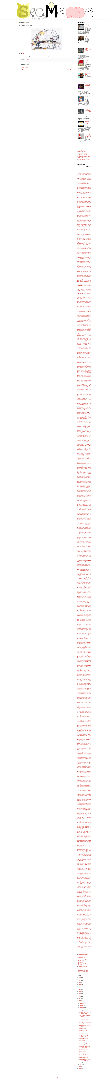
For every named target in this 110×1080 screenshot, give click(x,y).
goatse (78, 457)
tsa (84, 873)
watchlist (89, 895)
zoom (78, 947)
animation (89, 203)
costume (84, 334)
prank (90, 680)
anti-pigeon (79, 211)
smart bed (79, 766)
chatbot (81, 306)
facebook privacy (84, 419)
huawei (84, 499)
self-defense (86, 743)
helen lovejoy (83, 486)
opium (78, 642)
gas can (89, 449)
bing (90, 256)
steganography (84, 803)
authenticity (89, 226)
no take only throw (82, 623)
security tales (88, 739)
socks (86, 789)
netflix (78, 620)
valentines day (86, 884)
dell (87, 368)
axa (88, 233)
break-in (89, 270)
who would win (87, 914)
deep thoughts (81, 366)
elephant (89, 399)
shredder (78, 753)
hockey (90, 491)
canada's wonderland (87, 286)
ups (90, 882)
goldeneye (79, 459)
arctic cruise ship (88, 216)
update (83, 882)
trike (85, 869)
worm (78, 925)
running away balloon (83, 711)
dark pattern (87, 357)
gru (81, 471)
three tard (89, 851)
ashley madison (88, 221)
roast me (83, 706)
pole (90, 676)
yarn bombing (87, 929)
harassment (79, 482)
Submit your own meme (83, 150)
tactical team (85, 822)
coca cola (86, 315)
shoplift (78, 750)
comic (78, 319)
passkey (82, 653)
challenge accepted (88, 302)
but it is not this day (85, 280)
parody (89, 652)
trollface (89, 870)
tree (80, 869)
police (78, 678)
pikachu (84, 674)
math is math (79, 593)
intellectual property (80, 529)
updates (87, 882)
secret (86, 730)
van (80, 886)
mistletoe (86, 605)
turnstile (86, 874)
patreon (84, 660)
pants (82, 651)
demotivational (87, 370)
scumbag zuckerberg (87, 727)
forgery (86, 437)
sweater (78, 821)
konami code (84, 559)
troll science (85, 870)
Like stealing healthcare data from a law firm (88, 135)
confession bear (80, 322)
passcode (79, 653)
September (82, 1007)
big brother (85, 256)
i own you (84, 508)
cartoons (28, 59)
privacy (89, 683)
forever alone (80, 437)
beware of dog (86, 254)
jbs (81, 543)
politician (84, 678)
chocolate (79, 311)
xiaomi (85, 928)
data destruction (79, 361)
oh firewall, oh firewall (83, 1032)
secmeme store (80, 730)
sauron (85, 717)
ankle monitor (79, 206)
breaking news (85, 271)
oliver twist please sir (84, 637)
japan (81, 542)
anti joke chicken (83, 210)
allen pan (85, 194)
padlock (78, 649)
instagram (86, 527)
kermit (82, 552)
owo (87, 647)
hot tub (81, 496)
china (82, 310)
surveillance (80, 817)
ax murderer (85, 233)
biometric (79, 257)
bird (84, 257)
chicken (80, 307)
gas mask (79, 450)
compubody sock (88, 319)
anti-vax (89, 211)
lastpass (86, 564)
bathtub (78, 249)
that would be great (84, 835)
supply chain (84, 814)
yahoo (80, 929)
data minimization (86, 361)
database (82, 362)
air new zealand (82, 187)
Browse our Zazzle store (83, 160)
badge (90, 243)
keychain (86, 554)
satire (78, 717)
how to (89, 497)
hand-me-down (88, 478)
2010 (80, 1000)
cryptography (88, 345)
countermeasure (80, 335)
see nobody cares (87, 740)
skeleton (83, 759)
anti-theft (86, 211)
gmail (83, 455)
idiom (78, 515)
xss (89, 928)
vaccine (78, 884)
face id (87, 417)
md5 (85, 596)
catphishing (79, 297)
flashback (80, 435)
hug (80, 500)
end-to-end (86, 407)
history (89, 490)
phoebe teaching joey (84, 669)
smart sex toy (81, 772)
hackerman (79, 476)
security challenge (82, 734)
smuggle (78, 777)
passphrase (86, 653)
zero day (89, 944)
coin (90, 316)
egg (82, 398)
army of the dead (88, 219)
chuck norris (86, 311)
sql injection (84, 800)
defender (81, 367)
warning (84, 895)
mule (84, 615)
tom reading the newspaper (82, 858)
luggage (86, 582)
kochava (89, 557)
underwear (85, 878)
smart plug (87, 771)
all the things (82, 193)
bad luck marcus (80, 240)
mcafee (78, 596)
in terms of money (86, 522)
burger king (83, 279)
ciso (82, 312)
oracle (90, 643)
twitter (78, 875)
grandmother (86, 468)
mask (81, 591)
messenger (79, 600)
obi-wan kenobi (84, 633)
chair (83, 302)
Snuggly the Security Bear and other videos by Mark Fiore (84, 968)
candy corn (79, 289)
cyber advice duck (88, 348)
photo (78, 671)
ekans (86, 398)
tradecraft (89, 864)
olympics (89, 637)
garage (80, 449)
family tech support (87, 425)
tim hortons (84, 854)
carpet (90, 291)
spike (88, 796)
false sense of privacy (85, 423)
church (89, 311)
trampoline (81, 867)
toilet (85, 855)
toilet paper (89, 855)
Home (46, 69)
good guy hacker (88, 460)
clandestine (85, 312)
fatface (89, 426)
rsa (77, 711)
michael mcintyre (82, 601)
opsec (88, 642)
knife (85, 557)
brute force (89, 275)
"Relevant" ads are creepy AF (88, 85)
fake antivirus (88, 421)
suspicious (89, 818)
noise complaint (88, 623)
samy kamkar (85, 715)
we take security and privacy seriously (84, 897)
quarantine (87, 692)
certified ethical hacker (87, 301)
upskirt (78, 883)
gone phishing (86, 459)
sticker (85, 804)
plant (90, 675)
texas (84, 831)
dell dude (89, 368)
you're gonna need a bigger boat (85, 941)
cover (90, 335)
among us (85, 198)
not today (79, 628)
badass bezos (85, 243)
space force (84, 794)
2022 (80, 979)
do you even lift (84, 381)
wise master (86, 920)
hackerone (83, 476)
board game (79, 263)
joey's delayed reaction (81, 547)
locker (81, 577)
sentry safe (85, 744)
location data (88, 574)
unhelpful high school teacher (82, 879)
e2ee (80, 395)
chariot (86, 303)
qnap (81, 692)
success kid (84, 809)
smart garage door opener (82, 768)
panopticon (79, 651)
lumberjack (79, 583)
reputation (78, 702)
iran (89, 534)
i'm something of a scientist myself (85, 510)
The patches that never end (87, 37)
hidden (87, 487)
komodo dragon (79, 559)
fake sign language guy (81, 422)
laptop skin (89, 561)
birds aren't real (88, 257)
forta (78, 440)
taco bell (87, 821)
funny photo (88, 445)
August (81, 1009)
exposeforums (79, 417)
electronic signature (83, 399)
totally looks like (82, 863)
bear (83, 251)
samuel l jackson (80, 715)
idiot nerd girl (81, 515)
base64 (85, 248)
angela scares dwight (85, 202)
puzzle (87, 690)
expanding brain (88, 414)
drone (78, 394)
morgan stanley (88, 610)
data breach (84, 359)
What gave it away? (87, 74)
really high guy (80, 698)
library (90, 570)
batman (81, 249)
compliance (82, 319)
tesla (88, 830)
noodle (83, 625)
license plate (79, 571)
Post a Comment (24, 67)
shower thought (88, 752)
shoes (90, 749)
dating (85, 362)
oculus (87, 634)
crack (87, 336)
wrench (83, 927)
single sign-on (83, 758)
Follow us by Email (82, 157)
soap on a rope (85, 782)
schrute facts (84, 721)
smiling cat (84, 776)
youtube (83, 944)
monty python (79, 610)
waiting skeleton (85, 892)
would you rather (83, 925)
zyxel (82, 947)
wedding (78, 900)
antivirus (79, 212)
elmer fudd (79, 402)
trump (80, 872)
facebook (79, 419)
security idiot (88, 736)
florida (78, 436)
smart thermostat (86, 772)
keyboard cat (83, 554)
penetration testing (87, 662)
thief (90, 846)
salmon (85, 713)
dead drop (83, 363)
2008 (80, 1068)
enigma (88, 408)
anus (82, 212)
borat (83, 267)
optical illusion (81, 643)
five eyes (89, 434)
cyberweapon (89, 352)
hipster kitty (85, 490)
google (78, 462)
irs (77, 536)
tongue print (79, 859)
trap (86, 868)
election (78, 399)
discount (82, 379)
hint (77, 490)
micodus (78, 602)
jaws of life (79, 543)
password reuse (83, 657)
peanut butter (85, 661)
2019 (80, 984)
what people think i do (87, 906)
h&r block (84, 473)
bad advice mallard (86, 238)
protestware (84, 687)
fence (84, 427)
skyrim (85, 762)
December (82, 1001)
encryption (82, 404)
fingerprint (79, 430)
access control (84, 174)
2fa (79, 171)
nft (82, 621)
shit (80, 749)
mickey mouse (88, 601)
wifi (88, 915)
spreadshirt (84, 799)
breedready (83, 272)
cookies (83, 331)
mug (90, 614)
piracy (81, 675)
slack (88, 762)
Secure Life (80, 962)
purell (88, 688)
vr (90, 891)
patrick (87, 660)
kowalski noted (79, 560)
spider (90, 795)
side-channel (82, 754)
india (88, 523)
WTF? (86, 927)
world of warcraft (84, 924)
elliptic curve (89, 400)
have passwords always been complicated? (84, 1019)
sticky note (89, 804)
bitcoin (81, 258)
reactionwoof (81, 697)
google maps (81, 463)
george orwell (79, 453)
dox (81, 389)
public (87, 687)
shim (90, 748)
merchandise (88, 598)
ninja (78, 623)
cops (86, 331)
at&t (83, 224)
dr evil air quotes (85, 389)
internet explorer (88, 529)
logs (90, 577)
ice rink (88, 513)
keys (84, 555)
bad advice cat (79, 238)
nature (78, 619)
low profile (83, 582)
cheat (83, 306)
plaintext (87, 675)
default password (87, 366)
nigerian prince (86, 621)
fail (82, 421)
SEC (90, 729)
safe (90, 712)
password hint (84, 655)
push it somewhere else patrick (83, 689)
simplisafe (86, 757)
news (81, 621)
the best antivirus (82, 1033)
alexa (86, 191)
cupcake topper (79, 348)
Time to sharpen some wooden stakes (88, 110)
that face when (88, 832)
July (80, 1010)
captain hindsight (81, 290)
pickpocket (89, 671)
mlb (88, 605)
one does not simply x (84, 638)
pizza (83, 675)
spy (87, 799)
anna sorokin (84, 206)
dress (88, 393)
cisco (80, 312)
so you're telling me (84, 781)
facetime (78, 421)
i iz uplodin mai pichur (83, 1057)
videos (84, 887)
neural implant (88, 620)
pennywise (79, 665)
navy (80, 619)
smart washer (86, 775)
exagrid (85, 413)
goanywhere (89, 455)
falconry (87, 422)
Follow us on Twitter (82, 151)
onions (87, 639)
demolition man (80, 370)
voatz (79, 891)
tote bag (86, 863)
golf (81, 459)
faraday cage (79, 426)
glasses (78, 455)
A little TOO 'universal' (87, 97)
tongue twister (84, 859)
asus (81, 224)
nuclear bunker (88, 629)
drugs (81, 394)
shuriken (81, 753)
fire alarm (87, 430)
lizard (80, 574)
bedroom (87, 252)
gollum (83, 459)
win (86, 916)
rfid (87, 703)
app (90, 212)
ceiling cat (85, 297)
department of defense (87, 371)
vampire (78, 886)
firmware (87, 431)
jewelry (90, 545)
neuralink (78, 621)
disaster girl (89, 377)
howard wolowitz (80, 499)
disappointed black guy (81, 376)
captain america (88, 289)
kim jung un (86, 556)
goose (85, 463)
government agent (80, 464)
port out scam (88, 679)
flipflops (85, 435)
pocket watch (79, 676)
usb (86, 883)
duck (87, 394)
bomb (86, 266)
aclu (87, 175)
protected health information (86, 685)
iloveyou (85, 519)
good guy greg (82, 460)
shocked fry (86, 749)
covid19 (81, 336)
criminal (86, 340)
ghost (79, 454)
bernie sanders (80, 254)
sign (88, 754)
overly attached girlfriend (84, 646)
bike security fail (82, 1020)
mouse (90, 611)
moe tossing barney (84, 607)
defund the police (83, 368)
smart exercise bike (83, 767)
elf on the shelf (83, 400)
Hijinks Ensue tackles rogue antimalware (85, 1023)
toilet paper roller (80, 856)
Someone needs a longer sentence (88, 49)
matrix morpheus (80, 595)
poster (81, 680)
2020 (80, 982)
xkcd (87, 928)
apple (78, 215)
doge (89, 385)
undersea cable (79, 878)
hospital (78, 496)
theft (78, 844)
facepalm (89, 419)
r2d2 (78, 693)
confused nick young (87, 325)
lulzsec (90, 582)
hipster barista (81, 490)
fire (82, 430)
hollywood (84, 492)
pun (85, 688)
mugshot (81, 615)
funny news (89, 444)
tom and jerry (88, 856)
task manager (86, 823)
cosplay (78, 334)
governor (78, 467)
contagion (84, 330)
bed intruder (84, 252)
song (90, 791)
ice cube (85, 513)
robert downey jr (80, 707)
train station (86, 865)
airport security (80, 188)
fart (86, 426)
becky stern (79, 252)
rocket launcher (88, 707)
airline (86, 187)
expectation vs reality (80, 416)
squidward (89, 800)
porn (85, 679)
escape (87, 409)
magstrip (83, 586)
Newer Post (21, 69)
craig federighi (79, 338)
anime (78, 205)
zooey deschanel (88, 946)
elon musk (84, 402)
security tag (83, 739)
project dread (79, 685)
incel (90, 522)
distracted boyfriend (81, 380)
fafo (81, 421)
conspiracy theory (83, 329)
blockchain (79, 261)
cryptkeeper (79, 344)
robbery (89, 706)
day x (88, 362)
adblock (82, 178)
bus (80, 280)
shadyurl (78, 747)
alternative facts (80, 196)
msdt (82, 614)
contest (88, 330)
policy (81, 678)
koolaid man (89, 559)
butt (90, 281)
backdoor (79, 237)
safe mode (79, 713)
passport (89, 653)
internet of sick (80, 532)
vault (82, 886)
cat (85, 294)
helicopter (87, 486)
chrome (82, 311)
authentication (84, 226)
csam (90, 347)
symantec (81, 821)
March (81, 1064)
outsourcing (87, 644)
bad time (81, 243)
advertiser (89, 179)
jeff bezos (84, 543)
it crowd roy (89, 537)
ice (79, 513)
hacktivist (80, 477)
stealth (80, 803)
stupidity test (79, 809)
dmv (87, 380)
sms (90, 776)
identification (80, 514)
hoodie (82, 495)
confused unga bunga (81, 326)
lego (80, 569)
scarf (78, 721)
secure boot (88, 731)
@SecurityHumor (81, 957)
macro (84, 584)
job (86, 546)
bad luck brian (88, 239)
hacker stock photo (81, 474)
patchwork (79, 660)
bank (87, 244)
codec (84, 316)
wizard (90, 920)
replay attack (83, 701)
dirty (90, 375)
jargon (84, 542)
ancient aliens (79, 201)
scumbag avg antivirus (83, 725)
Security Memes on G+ (83, 954)
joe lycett (89, 546)
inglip (90, 524)
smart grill (89, 768)
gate (82, 450)
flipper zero (89, 435)
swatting (89, 819)
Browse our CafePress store (84, 159)
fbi (90, 426)
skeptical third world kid (86, 761)
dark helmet (82, 357)
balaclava (79, 244)
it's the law (83, 538)
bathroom (89, 248)
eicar (84, 398)
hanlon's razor (79, 481)
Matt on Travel (81, 960)
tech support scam (80, 826)
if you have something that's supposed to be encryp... (85, 1044)
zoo (84, 946)
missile (83, 605)
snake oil (84, 777)
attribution (85, 225)
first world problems (81, 434)
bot (90, 267)
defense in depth (87, 367)
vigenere (78, 888)
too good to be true (87, 860)
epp (81, 409)
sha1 (90, 745)
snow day (80, 780)
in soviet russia (80, 522)
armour (83, 219)
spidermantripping (84, 796)
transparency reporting (81, 868)
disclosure (78, 379)
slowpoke (85, 764)
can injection (84, 285)
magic (87, 584)
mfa (77, 601)
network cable (82, 620)
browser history (83, 275)
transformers (85, 867)
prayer (78, 681)
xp (88, 928)
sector (84, 731)
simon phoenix (81, 757)
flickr (83, 435)
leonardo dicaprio (84, 569)
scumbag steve (80, 727)
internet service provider (81, 533)
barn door (79, 247)
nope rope (87, 625)
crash (84, 338)
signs (78, 756)
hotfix (86, 496)
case (88, 293)
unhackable (89, 878)
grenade (84, 469)
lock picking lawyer (87, 575)
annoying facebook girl (84, 207)
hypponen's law (83, 500)
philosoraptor (88, 667)
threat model (84, 851)
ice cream (82, 513)
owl (85, 647)
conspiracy (79, 328)
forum (80, 440)
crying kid (81, 343)
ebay (88, 395)
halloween (85, 477)
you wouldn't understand (83, 938)
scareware (89, 720)
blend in (84, 259)
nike (90, 621)
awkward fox (88, 230)
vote (81, 891)
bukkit (90, 277)
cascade (85, 293)
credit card (89, 339)
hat (84, 483)
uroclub (83, 883)
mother (83, 611)
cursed (83, 348)
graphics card (79, 469)
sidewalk (85, 754)
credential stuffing (83, 339)
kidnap (78, 556)
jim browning (84, 546)
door (88, 386)
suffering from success (81, 812)
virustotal (78, 890)
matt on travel (82, 1042)
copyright (78, 333)
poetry (84, 676)
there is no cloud (82, 844)
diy (85, 380)
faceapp (89, 418)
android (80, 202)
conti (90, 330)
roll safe (79, 708)
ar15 (79, 216)
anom (90, 207)
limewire (85, 573)
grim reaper (89, 469)
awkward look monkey (82, 231)
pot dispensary (85, 680)
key (87, 552)
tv (90, 874)
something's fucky (85, 791)
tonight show (89, 859)
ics (77, 514)
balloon (82, 244)
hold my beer (79, 492)
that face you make (80, 833)
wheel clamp (84, 910)
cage (81, 284)
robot (84, 707)
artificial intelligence (81, 221)
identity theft (88, 514)
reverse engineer (84, 703)
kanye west (89, 550)
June (81, 1062)
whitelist (80, 914)
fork (82, 439)
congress (86, 326)
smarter (81, 776)
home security (79, 494)
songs (78, 793)
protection (79, 687)
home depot (89, 492)
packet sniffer (88, 648)
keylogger (80, 555)
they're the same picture (84, 846)
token (84, 856)
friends (82, 444)
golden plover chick (87, 458)
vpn (89, 891)
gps (81, 467)
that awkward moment (81, 832)
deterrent (89, 372)
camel (87, 284)
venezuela (85, 886)
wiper (90, 919)
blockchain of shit (84, 261)
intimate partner (88, 533)
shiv (82, 749)
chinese (86, 310)
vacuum (81, 884)
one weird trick (83, 639)
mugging (78, 615)
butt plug (78, 282)
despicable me (79, 372)
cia (77, 312)
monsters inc (89, 609)
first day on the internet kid (86, 432)
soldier (78, 790)
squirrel (78, 801)
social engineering (84, 784)
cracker (89, 336)
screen (85, 722)
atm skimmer (88, 224)
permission (79, 667)
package (84, 648)
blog (88, 261)
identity (84, 514)
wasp (87, 895)
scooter (83, 722)
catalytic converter (80, 296)
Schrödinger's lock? (83, 1053)
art (90, 220)
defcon (78, 367)
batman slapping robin (86, 249)
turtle (89, 874)
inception (78, 523)
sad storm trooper (86, 712)
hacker (89, 473)
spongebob (83, 798)
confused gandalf (88, 324)
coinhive (81, 317)
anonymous (79, 208)
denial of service (80, 371)
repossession (89, 701)
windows (89, 916)
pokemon (87, 676)
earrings (86, 395)
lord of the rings (88, 579)
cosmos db (89, 333)
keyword (86, 555)
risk (81, 706)
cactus (90, 282)
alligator (89, 194)
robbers (86, 706)
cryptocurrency (80, 345)
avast (82, 229)
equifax (84, 409)
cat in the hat (88, 294)
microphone (82, 602)
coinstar (84, 317)
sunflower (89, 813)
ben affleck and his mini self (86, 253)
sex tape (80, 745)
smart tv (89, 773)
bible (78, 256)
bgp (90, 254)
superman (79, 814)
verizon (78, 887)
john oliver (87, 547)
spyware (79, 800)
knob (87, 557)
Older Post (70, 69)
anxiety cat (87, 212)
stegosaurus (89, 803)
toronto (78, 863)
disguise (86, 379)
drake (78, 391)
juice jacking (85, 550)
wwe (88, 927)
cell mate (89, 297)
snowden (84, 780)
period (90, 666)
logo (88, 577)
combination (88, 317)
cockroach (79, 316)
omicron (78, 638)
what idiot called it (83, 905)
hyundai (87, 500)
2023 (80, 977)
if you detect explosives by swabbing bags (84, 1047)
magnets (80, 586)
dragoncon (89, 390)
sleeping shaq (86, 763)
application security (87, 215)
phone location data (81, 670)
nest (86, 619)
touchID (89, 863)
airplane (89, 187)
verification (89, 886)
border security (86, 267)
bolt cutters (82, 266)
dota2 (87, 388)
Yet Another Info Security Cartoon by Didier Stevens (83, 971)
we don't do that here (87, 896)
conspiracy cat (83, 328)
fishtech (86, 434)
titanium (82, 855)
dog (79, 385)
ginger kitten (89, 454)
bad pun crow (85, 242)
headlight (89, 485)
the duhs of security (83, 1049)
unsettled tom (85, 881)
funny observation (80, 445)
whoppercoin (79, 915)
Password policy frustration (87, 122)
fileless (90, 427)
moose (84, 610)
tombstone (89, 858)
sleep (83, 763)
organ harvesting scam (81, 644)
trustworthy (81, 873)
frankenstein (85, 441)
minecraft (78, 605)
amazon (85, 197)
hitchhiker (81, 491)
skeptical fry (79, 761)
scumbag (85, 724)
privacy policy (85, 684)
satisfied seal (81, 717)
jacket (78, 541)
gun (85, 472)
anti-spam (82, 211)
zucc (80, 947)
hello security (82, 1040)
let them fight (82, 570)
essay (90, 409)
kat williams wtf (82, 551)
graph (90, 468)
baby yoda (87, 234)
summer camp (84, 813)
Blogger (57, 1077)
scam (90, 718)
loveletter (78, 582)
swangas (86, 819)
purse (90, 688)
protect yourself (82, 1051)
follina (90, 436)
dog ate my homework (83, 385)
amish (82, 198)
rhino (90, 703)
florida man (82, 436)
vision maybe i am (83, 890)
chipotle (89, 310)
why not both (84, 915)
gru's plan (84, 471)
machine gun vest (80, 584)
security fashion (84, 735)
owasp (83, 647)
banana (84, 244)
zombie (82, 946)
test (90, 830)
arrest (88, 220)
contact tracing (80, 330)
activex (90, 175)
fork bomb (84, 439)
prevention (89, 681)
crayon (87, 338)
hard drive (84, 482)
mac (84, 583)
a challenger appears (86, 173)
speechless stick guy (85, 795)
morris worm (79, 611)
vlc (77, 891)
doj (90, 385)
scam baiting (79, 720)
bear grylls (86, 251)
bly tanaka (87, 262)
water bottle (81, 896)
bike (88, 256)
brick (87, 272)
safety (83, 713)
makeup (89, 586)
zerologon (78, 946)
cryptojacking (79, 347)
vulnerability (79, 892)
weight (81, 900)
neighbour (83, 619)
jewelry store (79, 546)
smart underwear (80, 775)
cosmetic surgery (84, 333)
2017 (80, 987)
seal (83, 729)
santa (78, 716)
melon (87, 597)
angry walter (84, 203)
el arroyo (89, 398)
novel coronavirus (88, 628)
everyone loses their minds (83, 412)
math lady (83, 593)
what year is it (79, 907)
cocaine (89, 315)
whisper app (82, 913)
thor (80, 850)
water (78, 896)
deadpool (87, 363)
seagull (81, 729)
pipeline (78, 675)
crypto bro (87, 344)
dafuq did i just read (85, 353)
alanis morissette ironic (87, 189)
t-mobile (84, 821)
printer (82, 683)
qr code (83, 692)
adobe (85, 178)
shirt (78, 749)
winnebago (79, 919)
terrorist (86, 830)
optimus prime (86, 643)
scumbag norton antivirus (85, 726)
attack (81, 225)
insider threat (81, 527)
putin (90, 689)
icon (90, 513)
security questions (81, 738)
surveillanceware (84, 818)
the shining (89, 842)
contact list (89, 329)
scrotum (82, 724)
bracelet (82, 270)
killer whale (82, 556)
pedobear (89, 661)
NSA (79, 629)
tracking (85, 864)
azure (81, 234)
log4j (86, 577)
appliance (81, 215)
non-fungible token (82, 624)
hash (78, 483)
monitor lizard (83, 609)
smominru (87, 776)
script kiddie (89, 722)
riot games (79, 706)
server (88, 744)
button (81, 282)
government (89, 463)
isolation (83, 537)
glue (80, 455)
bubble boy (81, 276)
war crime (80, 895)
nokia (78, 624)
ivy (85, 538)
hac (87, 473)
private (89, 684)
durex (78, 395)
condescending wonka (82, 321)
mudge (87, 614)
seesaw (82, 743)
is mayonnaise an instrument (83, 536)
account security (83, 175)
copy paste (89, 331)
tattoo (90, 823)
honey (90, 494)
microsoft (87, 602)
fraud (88, 441)
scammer (84, 720)
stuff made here (88, 808)
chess (78, 307)
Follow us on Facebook (83, 153)
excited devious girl (80, 414)
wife (87, 915)
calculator (83, 284)
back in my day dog (86, 235)
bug (77, 277)
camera (89, 284)
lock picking (81, 575)
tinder (79, 855)
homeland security (85, 494)
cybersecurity (79, 352)
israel (86, 537)
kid (90, 555)
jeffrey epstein (79, 545)
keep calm (87, 551)
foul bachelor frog (85, 440)
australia (78, 226)
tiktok (80, 854)
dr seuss (85, 390)
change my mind (80, 303)
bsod (78, 276)
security (78, 732)
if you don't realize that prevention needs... (84, 1055)
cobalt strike (82, 315)
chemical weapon (88, 306)
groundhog (79, 471)
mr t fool (79, 614)
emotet (90, 403)
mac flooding (88, 583)
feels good (81, 427)
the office (83, 841)
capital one (83, 289)
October (81, 1005)
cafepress (78, 284)
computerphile (83, 320)
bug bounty (81, 277)
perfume (86, 666)
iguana (82, 519)
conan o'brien (88, 320)
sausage (87, 717)
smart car (87, 766)
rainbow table (86, 694)
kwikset (83, 560)
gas (87, 449)
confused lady (79, 325)
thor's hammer (85, 850)
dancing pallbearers (85, 356)
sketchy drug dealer (80, 762)
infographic (87, 524)
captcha (81, 291)
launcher (80, 566)
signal (90, 754)
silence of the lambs (82, 756)
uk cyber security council (82, 877)
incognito (85, 523)
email (87, 402)
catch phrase (86, 296)
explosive (89, 416)
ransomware (84, 696)
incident (81, 523)
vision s (88, 890)
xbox (82, 928)
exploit (85, 416)
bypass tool (85, 282)
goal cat (85, 455)
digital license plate (85, 375)
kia (88, 555)
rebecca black (85, 698)
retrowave (89, 702)
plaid (85, 675)
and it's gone (84, 201)
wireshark (78, 920)
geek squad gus (88, 450)
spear (81, 795)
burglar (87, 279)
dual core (84, 394)
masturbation (89, 592)
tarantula (82, 823)
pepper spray (83, 665)
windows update (87, 918)
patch (90, 658)
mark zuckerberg (83, 589)
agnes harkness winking (85, 183)
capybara (85, 291)
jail (85, 541)
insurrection (89, 528)
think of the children (84, 849)
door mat (80, 388)
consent (89, 326)
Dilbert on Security (82, 959)
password (79, 655)
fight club (86, 427)
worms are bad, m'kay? (84, 1038)
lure (82, 583)
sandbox (89, 715)
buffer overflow (88, 276)
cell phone (79, 298)
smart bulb (83, 766)
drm (90, 393)
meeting (78, 597)
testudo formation (80, 831)
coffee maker (87, 316)
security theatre (80, 740)
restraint (82, 702)
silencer (88, 756)
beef (90, 252)
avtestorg (78, 230)
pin (86, 674)
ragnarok (78, 694)
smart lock (79, 771)
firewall (83, 431)
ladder (86, 560)
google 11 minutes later (84, 462)
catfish (90, 296)
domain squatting (80, 386)
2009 (80, 1066)
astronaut (78, 224)
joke (80, 548)
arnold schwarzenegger (81, 220)
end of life (86, 404)
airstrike (81, 189)
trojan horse (89, 869)
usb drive (89, 883)
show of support (80, 752)
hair (82, 477)
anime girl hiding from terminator (85, 205)
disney (90, 379)
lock (78, 575)
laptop (85, 561)
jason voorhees (88, 542)
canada (82, 286)
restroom (85, 702)
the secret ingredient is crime (82, 842)
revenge (78, 703)
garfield (85, 449)
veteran (81, 887)
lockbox (78, 577)
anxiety (84, 212)
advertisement (83, 179)
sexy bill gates (86, 745)
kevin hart (85, 552)
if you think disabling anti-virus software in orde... (84, 1060)
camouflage (79, 285)
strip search (82, 808)
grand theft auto (84, 467)
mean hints (89, 596)
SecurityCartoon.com (82, 966)
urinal (81, 883)
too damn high (80, 860)
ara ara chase (82, 216)
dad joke (79, 353)
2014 (80, 993)
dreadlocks (85, 393)
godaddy (81, 457)
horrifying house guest (87, 495)
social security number (84, 785)
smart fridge (89, 767)
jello (83, 545)
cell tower (85, 298)
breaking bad (79, 271)
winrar (87, 919)
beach (81, 251)
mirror (81, 605)
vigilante (81, 888)
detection (84, 372)
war (77, 895)
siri (86, 758)
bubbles (84, 276)
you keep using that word (84, 933)
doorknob (84, 388)
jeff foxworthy (88, 543)
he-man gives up (83, 485)
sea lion (78, 729)
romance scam (83, 708)
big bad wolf (81, 256)
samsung (89, 713)
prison (85, 683)
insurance (85, 528)
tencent (79, 830)
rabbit (80, 693)
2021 (80, 980)
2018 (80, 986)
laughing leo (83, 565)
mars (78, 591)
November (82, 1003)
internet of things (87, 532)
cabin (88, 282)
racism (85, 693)
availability (79, 229)
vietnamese (89, 887)
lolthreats (85, 578)
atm (85, 224)
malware (84, 587)
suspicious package (80, 819)
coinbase (78, 317)
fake (84, 421)
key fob (89, 552)
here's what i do (83, 487)
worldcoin (89, 924)
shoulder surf (88, 750)
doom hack (85, 386)
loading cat (83, 574)
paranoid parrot (82, 652)
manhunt (87, 588)
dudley (90, 394)
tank (79, 823)
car (87, 291)
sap (80, 716)
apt (77, 216)
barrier (83, 247)
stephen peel (79, 804)
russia (88, 711)
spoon (80, 799)
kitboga (83, 557)
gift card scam (84, 454)
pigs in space (79, 674)
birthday (78, 258)
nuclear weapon (88, 630)
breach (85, 270)
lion (88, 573)
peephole (78, 662)
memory (89, 597)
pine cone (89, 674)
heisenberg (79, 486)
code (81, 316)
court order (86, 335)
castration (82, 294)
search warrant (86, 729)
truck (78, 872)
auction (90, 225)
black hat (85, 258)
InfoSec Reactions (82, 952)
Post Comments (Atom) (29, 72)
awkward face (83, 230)
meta (82, 600)
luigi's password (82, 1028)
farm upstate (84, 426)
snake (82, 777)
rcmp (78, 697)
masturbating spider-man (81, 592)
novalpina (83, 628)
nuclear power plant (81, 630)
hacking (86, 476)
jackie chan (82, 541)
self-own (81, 744)
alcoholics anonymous (81, 191)
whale (80, 902)
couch (90, 334)
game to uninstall (82, 448)
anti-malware (88, 210)
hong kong (79, 495)
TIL (81, 854)
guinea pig (82, 472)
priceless (78, 683)
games (86, 448)
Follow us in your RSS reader (84, 156)
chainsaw (80, 302)
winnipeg (83, 919)
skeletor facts (88, 759)
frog (83, 444)
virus (90, 888)
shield (88, 748)
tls (83, 855)
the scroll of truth (88, 841)
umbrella (89, 877)
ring (90, 704)
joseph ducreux (79, 550)
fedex (78, 427)
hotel (84, 496)
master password (87, 591)
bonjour (81, 267)
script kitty (78, 724)
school (80, 721)
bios (82, 257)
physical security (83, 671)
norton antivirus (86, 626)
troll (77, 870)
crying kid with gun (87, 343)
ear (81, 395)
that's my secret (83, 836)
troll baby (80, 870)
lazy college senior (88, 566)
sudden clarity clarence (86, 810)
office (81, 635)
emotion (78, 404)
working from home (81, 923)
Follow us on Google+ (82, 154)
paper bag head (86, 651)
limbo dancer (81, 573)
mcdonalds (82, 596)
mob (90, 605)
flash (78, 435)
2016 (80, 989)
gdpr (84, 450)
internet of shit (87, 531)
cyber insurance (85, 349)
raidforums (82, 694)
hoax (87, 491)
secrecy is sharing (83, 1030)
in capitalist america (87, 520)
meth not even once (87, 600)
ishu (80, 537)
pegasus (82, 662)
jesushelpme (86, 545)
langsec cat (82, 561)
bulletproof (79, 279)
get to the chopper (85, 453)
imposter (82, 520)
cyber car (79, 349)
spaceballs (89, 794)
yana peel (83, 929)
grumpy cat (89, 471)
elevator (78, 400)
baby (83, 234)
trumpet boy (84, 872)
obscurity (83, 634)
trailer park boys (80, 865)
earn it (83, 395)
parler (86, 652)
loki (77, 578)
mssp (84, 614)
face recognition (83, 418)
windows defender (80, 918)
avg (84, 229)
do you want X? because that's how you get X (84, 384)
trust (87, 872)
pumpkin (83, 688)
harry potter (88, 482)
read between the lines (87, 697)
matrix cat (89, 593)
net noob (89, 619)
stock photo (79, 805)
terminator (82, 830)
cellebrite (89, 298)
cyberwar (84, 352)
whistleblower (86, 913)
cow (84, 336)
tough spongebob (80, 864)
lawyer (83, 566)
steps (83, 804)
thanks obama (88, 831)
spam (78, 795)
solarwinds (89, 789)
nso (81, 629)
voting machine (85, 891)
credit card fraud (80, 340)
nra (77, 629)
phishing (79, 669)
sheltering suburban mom (81, 748)
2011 (80, 998)
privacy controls (80, 684)
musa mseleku (82, 616)
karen (78, 551)
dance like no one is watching (85, 354)
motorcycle (86, 611)
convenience (79, 331)
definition (78, 368)
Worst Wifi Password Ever (88, 25)
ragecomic (89, 693)
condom (89, 321)
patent (82, 660)
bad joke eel (82, 239)
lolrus (82, 578)
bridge (90, 272)
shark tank (83, 747)
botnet (78, 268)
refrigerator (83, 699)
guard (78, 472)
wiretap (82, 920)
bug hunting (86, 277)
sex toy (83, 745)
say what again (85, 718)
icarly (78, 513)
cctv (82, 297)
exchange (89, 413)
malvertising (79, 587)
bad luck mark (86, 240)
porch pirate (81, 679)
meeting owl (82, 597)
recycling (89, 698)
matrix (86, 593)
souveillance (79, 794)
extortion (83, 417)
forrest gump (89, 439)
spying (89, 799)
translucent (89, 867)
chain (78, 302)
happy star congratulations (86, 481)
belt (79, 253)
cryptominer (85, 347)
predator (81, 681)
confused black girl (80, 324)
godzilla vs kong (85, 457)
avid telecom (88, 229)
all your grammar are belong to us (83, 1036)
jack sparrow (89, 538)
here (23, 53)
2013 (80, 995)
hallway (83, 478)
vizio (90, 890)
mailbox (86, 586)
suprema (89, 814)
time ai (87, 854)
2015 (80, 991)
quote (90, 692)
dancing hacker (79, 356)
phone (90, 669)
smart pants (83, 771)
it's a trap (79, 538)
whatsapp (79, 910)
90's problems (79, 173)
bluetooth (83, 262)
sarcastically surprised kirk (86, 716)
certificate (81, 301)
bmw (90, 262)
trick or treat (83, 869)
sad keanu (81, 712)
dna (89, 380)
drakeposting (82, 391)
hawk (78, 485)
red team (78, 699)
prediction (85, 681)
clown (78, 315)
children (78, 310)
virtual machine (86, 888)
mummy (86, 615)
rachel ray (82, 693)
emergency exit (85, 403)
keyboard (79, 554)
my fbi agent (88, 616)
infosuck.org (80, 956)
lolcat (80, 578)
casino (80, 294)
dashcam (87, 358)
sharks (87, 747)
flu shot (86, 436)
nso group (84, 629)
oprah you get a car (83, 642)
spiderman (79, 796)
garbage (82, 449)
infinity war (82, 524)
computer (79, 320)
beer (78, 253)
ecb (90, 395)
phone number (88, 670)
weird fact (84, 900)
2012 (80, 996)
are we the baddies (80, 217)
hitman (85, 491)
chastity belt (86, 305)
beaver (90, 251)
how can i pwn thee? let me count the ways (85, 1013)
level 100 (87, 570)
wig (90, 915)
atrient (78, 225)
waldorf (90, 892)
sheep (90, 747)
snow (78, 780)
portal (78, 680)
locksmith (83, 577)
